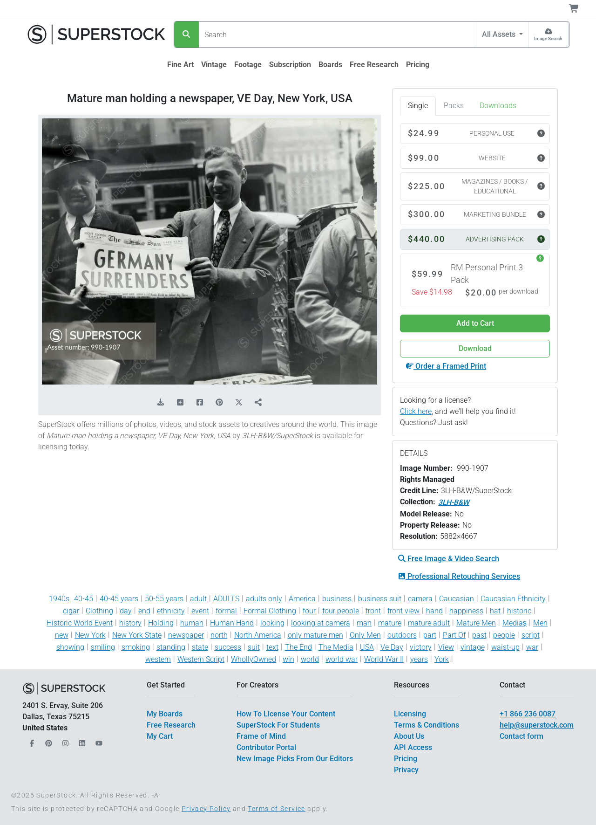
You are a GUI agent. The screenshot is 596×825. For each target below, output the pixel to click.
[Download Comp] (160, 403)
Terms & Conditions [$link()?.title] (426, 725)
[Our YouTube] (97, 740)
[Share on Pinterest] (219, 403)
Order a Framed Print (446, 366)
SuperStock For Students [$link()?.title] (278, 725)
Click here (416, 411)
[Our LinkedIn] (81, 740)
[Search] (186, 34)
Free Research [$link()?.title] (171, 725)
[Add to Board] (180, 403)
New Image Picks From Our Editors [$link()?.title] (295, 758)
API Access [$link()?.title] (413, 747)
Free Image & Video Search (448, 558)
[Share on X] (239, 403)
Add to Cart (475, 323)
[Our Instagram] (64, 740)
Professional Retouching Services (459, 576)
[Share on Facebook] (200, 403)
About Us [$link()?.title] (409, 736)
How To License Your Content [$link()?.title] (286, 713)
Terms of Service (276, 808)
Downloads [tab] (498, 105)
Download (475, 348)
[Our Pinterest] (47, 740)
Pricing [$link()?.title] (405, 758)
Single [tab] (418, 105)
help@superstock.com (537, 725)
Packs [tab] (454, 105)
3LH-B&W (453, 502)
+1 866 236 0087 (527, 713)
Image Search (548, 38)
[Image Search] (548, 34)
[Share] (258, 403)
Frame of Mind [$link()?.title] (261, 736)
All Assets (499, 34)
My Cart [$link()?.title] (160, 736)
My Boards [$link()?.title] (165, 713)
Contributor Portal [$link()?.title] (266, 747)
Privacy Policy (206, 808)
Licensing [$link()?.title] (410, 713)
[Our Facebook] (30, 740)
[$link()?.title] (180, 64)
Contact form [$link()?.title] (521, 736)
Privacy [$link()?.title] (406, 769)
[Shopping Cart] (579, 8)
